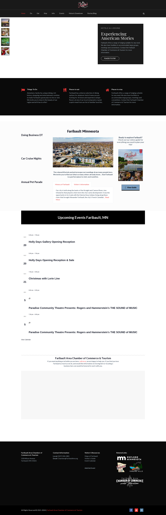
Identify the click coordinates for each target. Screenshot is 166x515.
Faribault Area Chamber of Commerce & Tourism (64, 510)
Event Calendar (90, 461)
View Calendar (26, 339)
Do (31, 13)
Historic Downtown (76, 13)
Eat (38, 13)
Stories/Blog (91, 13)
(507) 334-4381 (63, 456)
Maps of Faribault (91, 456)
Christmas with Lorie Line (44, 278)
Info (53, 13)
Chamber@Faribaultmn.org (68, 458)
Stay (45, 13)
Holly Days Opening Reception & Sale (51, 260)
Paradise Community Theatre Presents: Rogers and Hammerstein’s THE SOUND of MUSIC (83, 308)
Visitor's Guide (90, 458)
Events (61, 13)
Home (23, 13)
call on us (82, 361)
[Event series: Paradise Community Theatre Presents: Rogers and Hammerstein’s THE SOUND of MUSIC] (29, 298)
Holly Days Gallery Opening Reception (52, 241)
